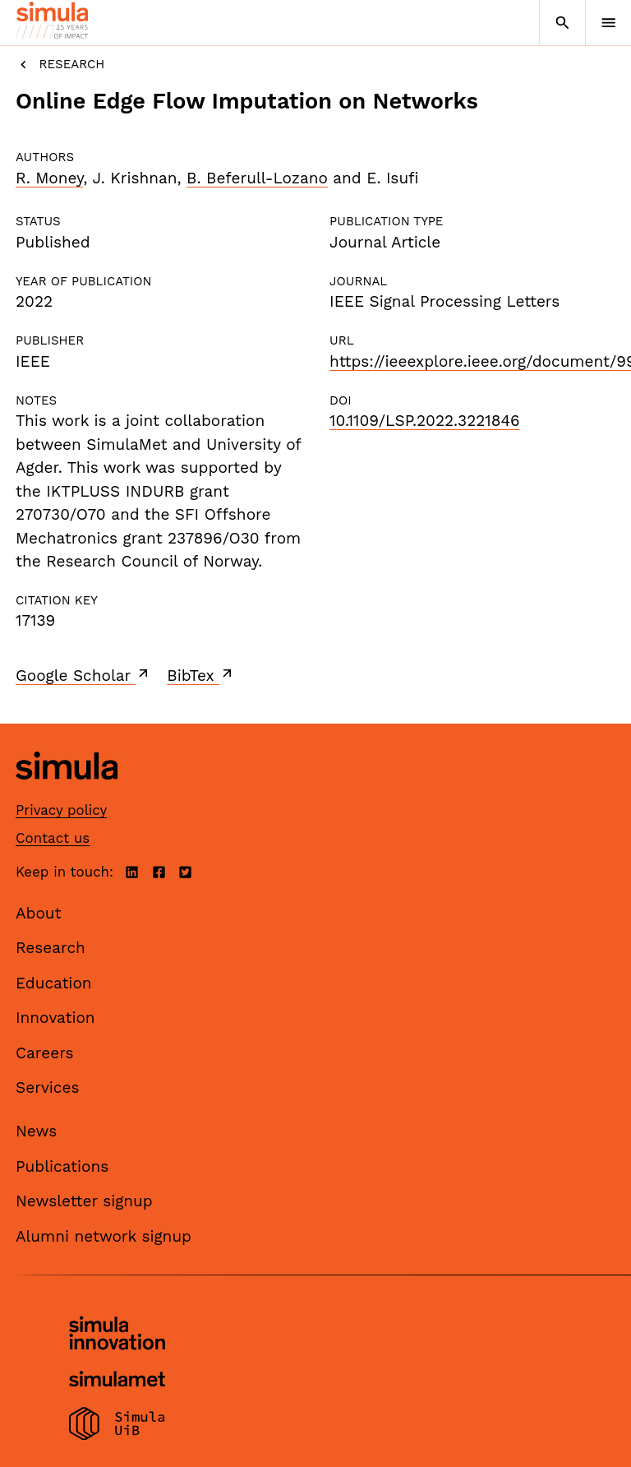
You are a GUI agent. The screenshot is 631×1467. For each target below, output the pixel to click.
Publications (62, 1166)
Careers (45, 1053)
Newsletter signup (84, 1201)
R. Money (49, 178)
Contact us (53, 838)
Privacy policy (61, 810)
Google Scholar (83, 675)
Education (54, 983)
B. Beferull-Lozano (257, 178)
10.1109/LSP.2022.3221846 (424, 420)
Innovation (55, 1017)
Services (47, 1087)
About (39, 913)
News (36, 1131)
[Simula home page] (66, 791)
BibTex (201, 675)
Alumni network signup (103, 1236)
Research (60, 64)
